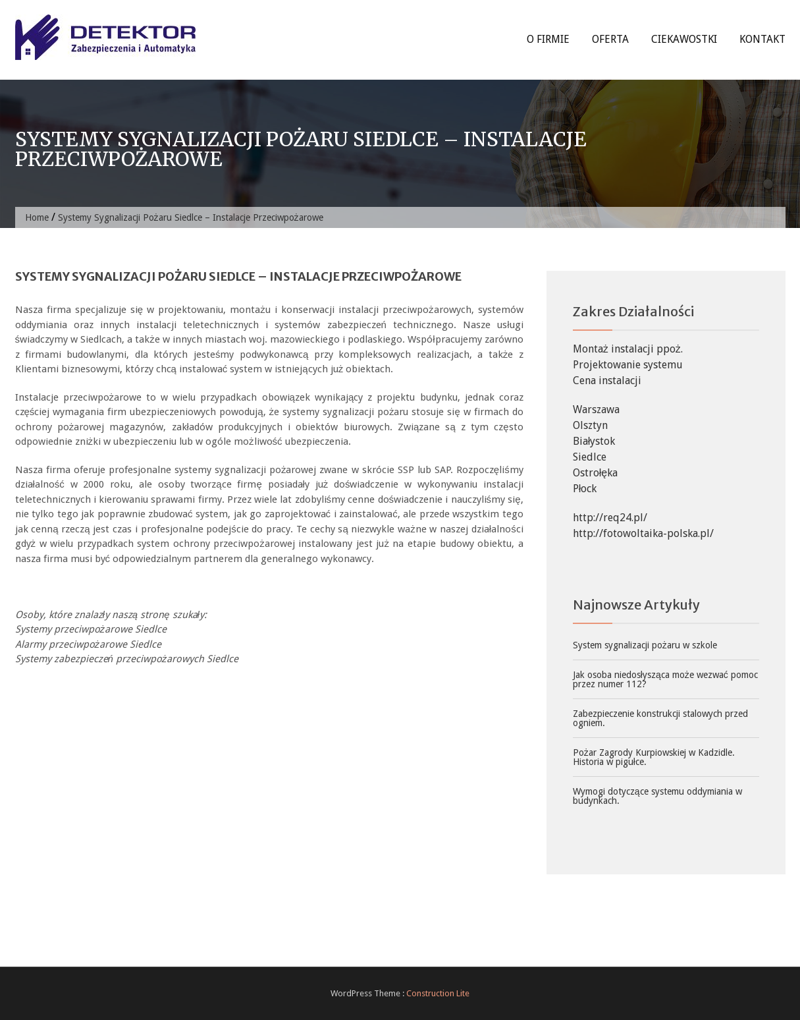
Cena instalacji (607, 380)
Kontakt (762, 39)
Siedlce (589, 457)
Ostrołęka (595, 473)
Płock (585, 488)
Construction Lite (437, 993)
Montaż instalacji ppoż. (628, 349)
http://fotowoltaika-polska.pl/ (643, 533)
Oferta (610, 39)
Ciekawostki (684, 39)
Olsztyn (590, 425)
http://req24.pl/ (610, 517)
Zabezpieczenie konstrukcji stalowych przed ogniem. (660, 718)
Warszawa (596, 409)
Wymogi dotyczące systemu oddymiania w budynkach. (657, 796)
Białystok (594, 441)
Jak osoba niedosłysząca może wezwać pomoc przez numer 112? (665, 679)
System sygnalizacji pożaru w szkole (645, 645)
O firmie (548, 39)
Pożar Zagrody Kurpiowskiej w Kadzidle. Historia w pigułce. (654, 757)
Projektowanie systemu (628, 364)
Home (37, 217)
